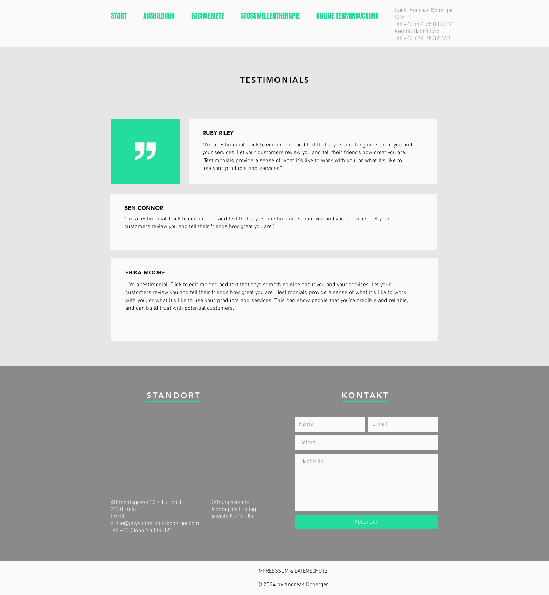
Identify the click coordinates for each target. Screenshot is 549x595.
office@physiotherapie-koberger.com (155, 523)
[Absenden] (366, 522)
